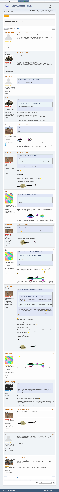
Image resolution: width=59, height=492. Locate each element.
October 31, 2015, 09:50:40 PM (22, 152)
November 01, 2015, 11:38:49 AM (23, 381)
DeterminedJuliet (10, 381)
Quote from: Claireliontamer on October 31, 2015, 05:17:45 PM (31, 127)
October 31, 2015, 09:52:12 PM (22, 191)
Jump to (37, 482)
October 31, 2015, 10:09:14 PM (22, 224)
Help (45, 490)
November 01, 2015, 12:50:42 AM (23, 353)
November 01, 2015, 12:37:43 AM (23, 286)
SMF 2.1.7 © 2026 (6, 490)
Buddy (8, 457)
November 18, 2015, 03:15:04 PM (23, 457)
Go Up (5, 477)
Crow (7, 434)
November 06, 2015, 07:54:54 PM (23, 409)
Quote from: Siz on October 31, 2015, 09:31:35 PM (28, 155)
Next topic (52, 24)
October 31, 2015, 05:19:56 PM (22, 52)
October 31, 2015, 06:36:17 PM (22, 97)
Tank (7, 52)
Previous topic (45, 24)
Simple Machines (12, 490)
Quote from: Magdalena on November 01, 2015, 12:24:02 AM (30, 289)
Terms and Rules (49, 490)
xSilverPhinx (9, 152)
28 (17, 28)
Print (53, 28)
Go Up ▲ (54, 490)
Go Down (6, 28)
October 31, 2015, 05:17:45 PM (22, 32)
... (16, 28)
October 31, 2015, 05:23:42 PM (22, 76)
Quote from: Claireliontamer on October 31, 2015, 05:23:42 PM (31, 99)
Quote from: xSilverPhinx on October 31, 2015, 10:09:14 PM (30, 251)
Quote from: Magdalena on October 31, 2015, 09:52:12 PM (30, 227)
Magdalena (9, 192)
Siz (7, 124)
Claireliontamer (10, 32)
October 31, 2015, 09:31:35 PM (22, 124)
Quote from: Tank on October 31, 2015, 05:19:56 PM (29, 79)
